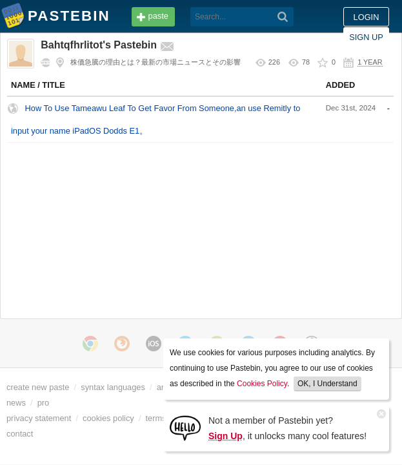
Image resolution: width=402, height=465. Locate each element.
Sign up (366, 17)
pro (43, 403)
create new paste (37, 387)
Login (315, 17)
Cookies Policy (262, 383)
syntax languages (113, 387)
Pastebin (13, 18)
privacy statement (38, 418)
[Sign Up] (185, 427)
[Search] (194, 16)
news (16, 403)
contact (19, 434)
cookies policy (108, 418)
